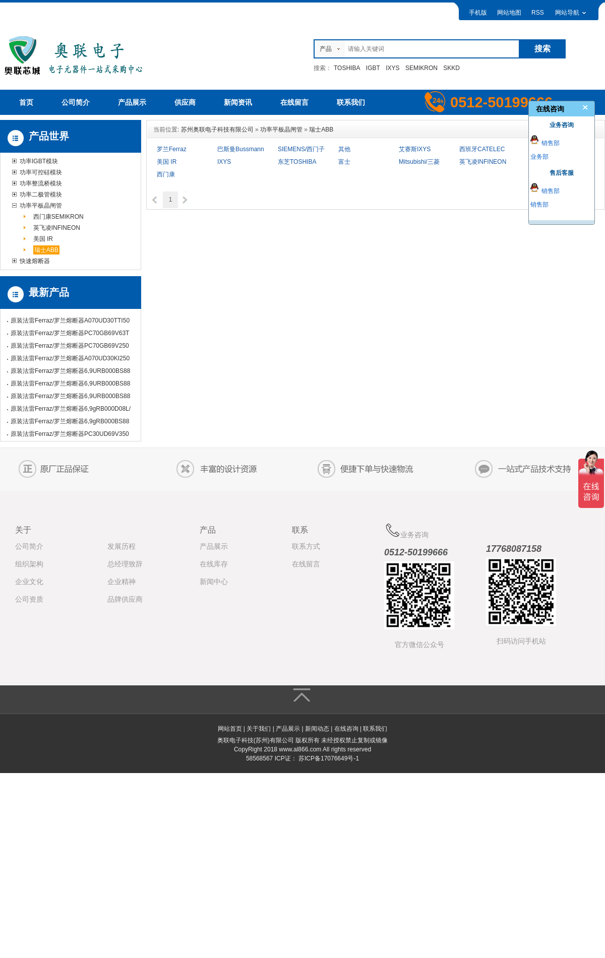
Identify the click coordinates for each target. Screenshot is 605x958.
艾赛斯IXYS (415, 149)
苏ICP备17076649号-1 (328, 758)
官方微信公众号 (419, 645)
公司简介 (29, 546)
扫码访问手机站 (521, 641)
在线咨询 (346, 728)
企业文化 (29, 582)
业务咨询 (406, 531)
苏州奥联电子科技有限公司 (217, 129)
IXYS (392, 68)
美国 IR (43, 238)
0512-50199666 (416, 552)
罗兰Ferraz (172, 149)
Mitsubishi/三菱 (419, 161)
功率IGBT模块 (39, 161)
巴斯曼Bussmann (240, 149)
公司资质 (29, 599)
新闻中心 (214, 582)
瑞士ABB (46, 249)
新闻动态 (317, 728)
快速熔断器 (35, 261)
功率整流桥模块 (41, 183)
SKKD (451, 68)
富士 (344, 161)
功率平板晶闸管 (41, 205)
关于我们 (259, 728)
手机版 (478, 12)
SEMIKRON (421, 68)
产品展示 (214, 546)
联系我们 (375, 728)
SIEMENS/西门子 (301, 149)
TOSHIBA (347, 68)
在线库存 (214, 564)
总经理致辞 (125, 564)
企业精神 (121, 582)
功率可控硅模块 (41, 172)
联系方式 (306, 546)
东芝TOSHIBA (297, 161)
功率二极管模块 (41, 194)
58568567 (259, 758)
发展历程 (121, 546)
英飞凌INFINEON (56, 227)
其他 (344, 149)
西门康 (166, 174)
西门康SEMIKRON (58, 216)
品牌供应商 (125, 599)
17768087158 (513, 549)
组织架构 (29, 564)
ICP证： (286, 758)
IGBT (373, 68)
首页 (26, 102)
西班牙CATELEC (482, 149)
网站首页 (230, 728)
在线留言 (306, 564)
